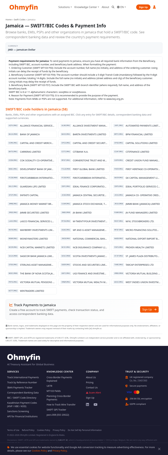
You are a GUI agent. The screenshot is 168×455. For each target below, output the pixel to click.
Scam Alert (93, 392)
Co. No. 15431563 (138, 380)
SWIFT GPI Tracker (56, 409)
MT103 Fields (54, 390)
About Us (91, 377)
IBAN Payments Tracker (19, 387)
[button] (154, 7)
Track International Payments (23, 377)
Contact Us (92, 387)
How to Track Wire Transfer (61, 404)
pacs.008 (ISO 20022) (58, 414)
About (105, 7)
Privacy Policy (59, 450)
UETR (49, 385)
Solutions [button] (64, 7)
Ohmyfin (23, 6)
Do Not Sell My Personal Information (85, 430)
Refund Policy (28, 430)
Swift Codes (19, 19)
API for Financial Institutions (22, 416)
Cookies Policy (39, 450)
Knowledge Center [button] (85, 7)
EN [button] (120, 7)
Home (9, 19)
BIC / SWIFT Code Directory (21, 397)
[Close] (159, 449)
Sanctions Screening (18, 411)
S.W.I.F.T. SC (63, 440)
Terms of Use (13, 430)
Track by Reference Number (22, 382)
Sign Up (143, 7)
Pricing (89, 382)
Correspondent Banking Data (23, 392)
